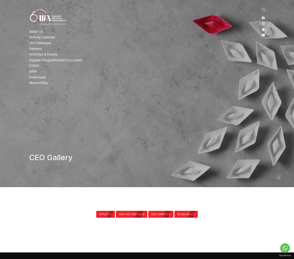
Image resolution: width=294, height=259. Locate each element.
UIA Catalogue (40, 43)
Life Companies (160, 214)
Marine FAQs (38, 83)
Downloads (37, 77)
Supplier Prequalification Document (55, 60)
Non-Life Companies (131, 214)
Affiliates (105, 214)
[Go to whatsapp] (285, 248)
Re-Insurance (186, 214)
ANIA (33, 71)
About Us (36, 32)
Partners (35, 49)
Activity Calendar (42, 37)
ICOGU (34, 66)
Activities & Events (43, 54)
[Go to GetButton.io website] (285, 255)
